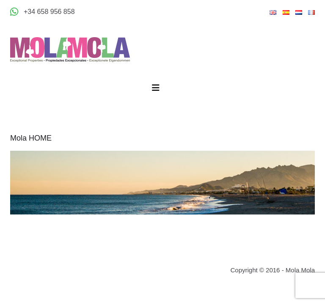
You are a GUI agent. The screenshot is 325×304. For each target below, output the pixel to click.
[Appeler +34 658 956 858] (42, 11)
